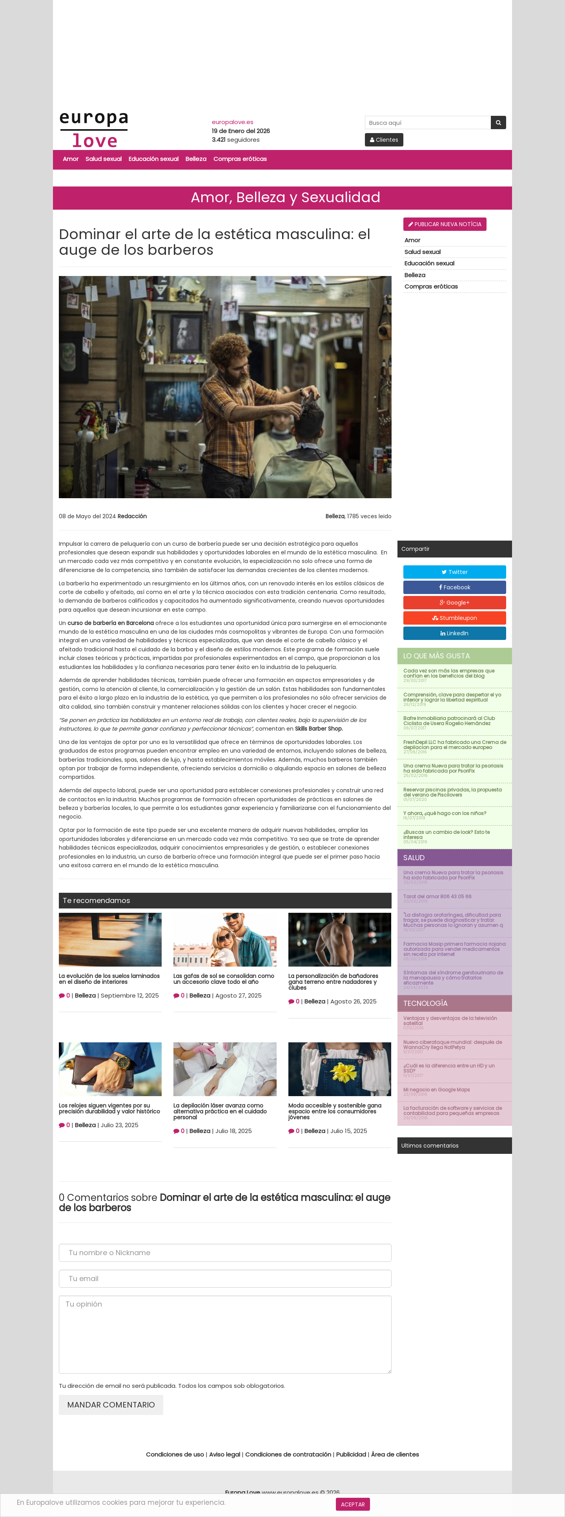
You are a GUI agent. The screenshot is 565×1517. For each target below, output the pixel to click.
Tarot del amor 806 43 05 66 (437, 896)
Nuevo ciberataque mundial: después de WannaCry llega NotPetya (452, 1045)
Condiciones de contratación (288, 1454)
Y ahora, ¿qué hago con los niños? (445, 813)
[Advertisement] (282, 55)
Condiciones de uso (175, 1454)
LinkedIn (454, 633)
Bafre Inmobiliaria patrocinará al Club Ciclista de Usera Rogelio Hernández (449, 721)
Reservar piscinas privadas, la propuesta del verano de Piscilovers (452, 792)
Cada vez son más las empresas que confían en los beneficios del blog (448, 673)
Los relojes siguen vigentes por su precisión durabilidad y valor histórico (109, 1108)
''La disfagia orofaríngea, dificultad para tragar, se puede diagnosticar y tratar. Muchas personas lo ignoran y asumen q (453, 920)
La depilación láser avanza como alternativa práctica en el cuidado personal (220, 1112)
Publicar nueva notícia (444, 224)
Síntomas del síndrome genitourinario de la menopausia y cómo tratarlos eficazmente (453, 977)
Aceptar (353, 1504)
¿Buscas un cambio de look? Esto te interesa (446, 835)
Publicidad (351, 1454)
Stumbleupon (454, 618)
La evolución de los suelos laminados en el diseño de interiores (109, 979)
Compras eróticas (240, 159)
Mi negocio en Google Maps (436, 1089)
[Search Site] (428, 122)
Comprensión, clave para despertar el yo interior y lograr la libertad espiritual (452, 697)
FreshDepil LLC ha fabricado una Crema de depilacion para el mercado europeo (454, 745)
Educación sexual (154, 159)
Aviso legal (224, 1454)
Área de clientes (395, 1454)
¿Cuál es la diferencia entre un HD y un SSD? (449, 1068)
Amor (70, 159)
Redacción (132, 516)
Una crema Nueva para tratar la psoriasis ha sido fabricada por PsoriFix (453, 768)
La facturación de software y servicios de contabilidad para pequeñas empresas (452, 1111)
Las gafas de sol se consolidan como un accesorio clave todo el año (223, 979)
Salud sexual (104, 159)
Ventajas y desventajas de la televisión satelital (450, 1021)
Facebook (454, 587)
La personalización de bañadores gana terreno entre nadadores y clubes (333, 982)
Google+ (455, 603)
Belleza (196, 159)
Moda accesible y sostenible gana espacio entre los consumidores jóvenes (334, 1112)
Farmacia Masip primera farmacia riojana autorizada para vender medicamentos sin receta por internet (454, 949)
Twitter (455, 572)
